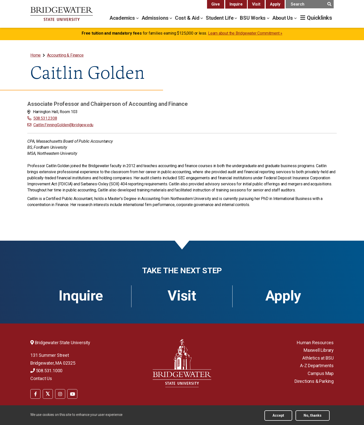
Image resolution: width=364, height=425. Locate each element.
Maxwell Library (319, 350)
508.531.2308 (45, 118)
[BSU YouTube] (72, 394)
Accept (278, 415)
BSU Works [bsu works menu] (253, 18)
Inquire (236, 4)
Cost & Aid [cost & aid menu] (188, 18)
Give (215, 4)
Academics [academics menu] (122, 18)
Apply (275, 4)
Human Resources (315, 342)
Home (35, 55)
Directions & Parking (314, 381)
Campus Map (321, 373)
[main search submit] (329, 4)
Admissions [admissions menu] (156, 18)
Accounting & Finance (65, 55)
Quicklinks (319, 18)
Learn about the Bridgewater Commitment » (245, 33)
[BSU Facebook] (35, 394)
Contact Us (41, 378)
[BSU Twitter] (48, 394)
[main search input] (310, 4)
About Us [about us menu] (283, 18)
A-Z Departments (317, 365)
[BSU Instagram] (60, 394)
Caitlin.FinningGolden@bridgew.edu (63, 124)
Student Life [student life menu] (220, 18)
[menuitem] (36, 55)
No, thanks (313, 415)
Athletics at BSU (318, 358)
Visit (256, 4)
